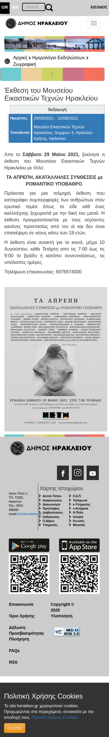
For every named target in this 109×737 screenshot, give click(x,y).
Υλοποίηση (62, 616)
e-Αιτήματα (80, 508)
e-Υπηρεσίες (81, 504)
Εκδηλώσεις (51, 517)
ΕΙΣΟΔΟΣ (99, 7)
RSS (13, 662)
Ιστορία (78, 517)
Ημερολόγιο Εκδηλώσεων (58, 57)
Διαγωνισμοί (51, 504)
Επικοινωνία (21, 604)
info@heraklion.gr (29, 514)
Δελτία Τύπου (52, 496)
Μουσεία (79, 525)
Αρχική (20, 57)
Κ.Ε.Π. (77, 496)
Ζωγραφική (24, 64)
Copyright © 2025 (62, 607)
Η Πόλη (78, 512)
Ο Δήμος (49, 521)
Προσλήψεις (51, 508)
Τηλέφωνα (80, 500)
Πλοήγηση (19, 639)
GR (4, 7)
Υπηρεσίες (50, 525)
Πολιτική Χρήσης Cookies (55, 717)
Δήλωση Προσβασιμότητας (25, 630)
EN (15, 7)
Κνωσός (78, 521)
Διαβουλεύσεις (53, 512)
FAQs (14, 650)
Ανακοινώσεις (52, 500)
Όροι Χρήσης (22, 616)
